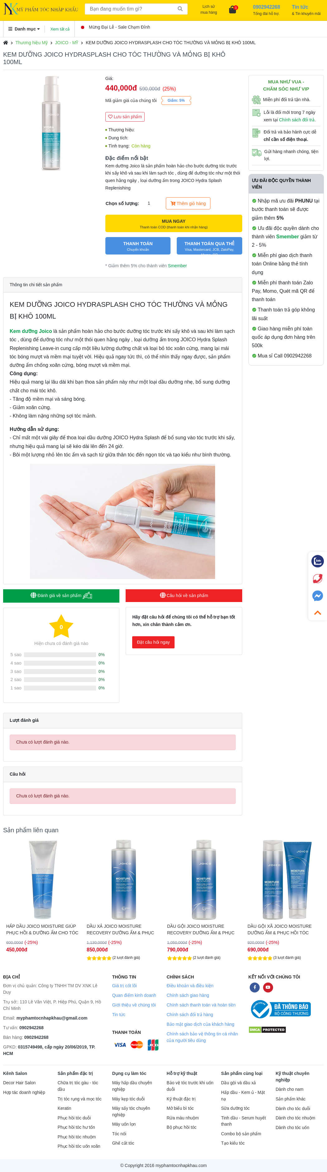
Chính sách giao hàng (187, 995)
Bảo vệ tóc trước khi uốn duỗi (189, 1086)
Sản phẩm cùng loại (241, 1073)
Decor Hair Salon (19, 1083)
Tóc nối (119, 1134)
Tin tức (119, 1014)
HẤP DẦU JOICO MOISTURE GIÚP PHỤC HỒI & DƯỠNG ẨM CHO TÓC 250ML (42, 930)
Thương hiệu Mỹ (32, 42)
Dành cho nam (289, 1089)
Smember (177, 265)
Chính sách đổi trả (297, 119)
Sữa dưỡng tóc (235, 1108)
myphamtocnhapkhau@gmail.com (52, 1018)
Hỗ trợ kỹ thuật (181, 1073)
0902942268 (31, 1027)
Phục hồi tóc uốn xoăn (79, 1146)
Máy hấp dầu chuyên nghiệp (132, 1086)
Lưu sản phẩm (125, 116)
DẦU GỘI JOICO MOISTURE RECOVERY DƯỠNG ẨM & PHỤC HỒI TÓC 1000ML (200, 930)
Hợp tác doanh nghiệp (24, 1092)
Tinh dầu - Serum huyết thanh (243, 1121)
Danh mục (24, 28)
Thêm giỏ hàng (188, 203)
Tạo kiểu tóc (232, 1143)
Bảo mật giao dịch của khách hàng (200, 1024)
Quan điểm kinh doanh (134, 995)
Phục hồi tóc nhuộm (77, 1137)
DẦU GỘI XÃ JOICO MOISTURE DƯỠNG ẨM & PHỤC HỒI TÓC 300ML (280, 930)
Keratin (64, 1108)
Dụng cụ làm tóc (129, 1073)
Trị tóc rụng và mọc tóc (80, 1099)
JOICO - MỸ (67, 42)
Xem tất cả (60, 29)
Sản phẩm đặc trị (75, 1073)
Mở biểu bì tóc (180, 1108)
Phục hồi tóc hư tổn (76, 1127)
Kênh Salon (15, 1073)
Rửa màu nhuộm (182, 1118)
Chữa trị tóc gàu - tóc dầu (78, 1086)
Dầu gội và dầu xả (238, 1083)
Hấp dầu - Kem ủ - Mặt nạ (243, 1095)
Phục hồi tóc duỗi (74, 1118)
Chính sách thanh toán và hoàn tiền (200, 1004)
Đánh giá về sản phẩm (61, 595)
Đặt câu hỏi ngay (153, 642)
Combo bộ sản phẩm (241, 1134)
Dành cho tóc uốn (292, 1127)
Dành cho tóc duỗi (293, 1108)
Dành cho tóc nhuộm (295, 1118)
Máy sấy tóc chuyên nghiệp (131, 1111)
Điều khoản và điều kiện (189, 985)
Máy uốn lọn (124, 1124)
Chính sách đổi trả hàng (189, 1014)
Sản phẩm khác (290, 1099)
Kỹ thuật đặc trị (180, 1099)
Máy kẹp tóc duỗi (128, 1099)
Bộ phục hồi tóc (181, 1127)
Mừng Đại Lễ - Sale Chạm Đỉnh (115, 27)
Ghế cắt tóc (123, 1143)
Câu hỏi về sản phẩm (184, 595)
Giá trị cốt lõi (124, 985)
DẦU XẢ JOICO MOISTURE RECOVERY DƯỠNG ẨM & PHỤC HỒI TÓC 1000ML (120, 930)
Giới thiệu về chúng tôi (134, 1004)
